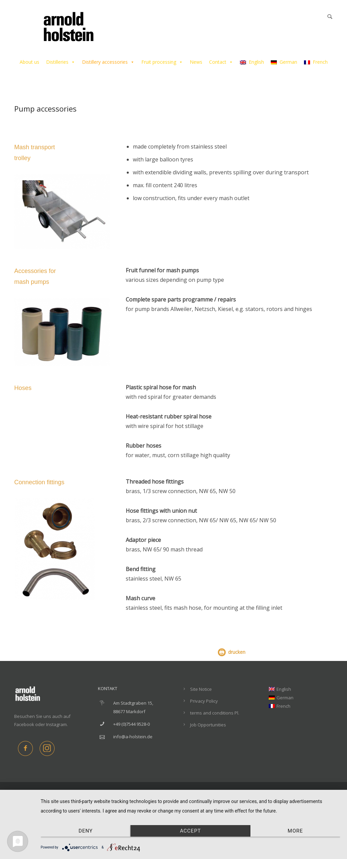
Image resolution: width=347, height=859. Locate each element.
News (196, 62)
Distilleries (60, 62)
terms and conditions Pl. (214, 713)
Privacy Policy (204, 701)
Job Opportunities (208, 725)
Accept (190, 831)
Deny (86, 831)
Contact (221, 62)
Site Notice (201, 689)
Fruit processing (162, 62)
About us (29, 62)
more (295, 831)
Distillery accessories (108, 62)
